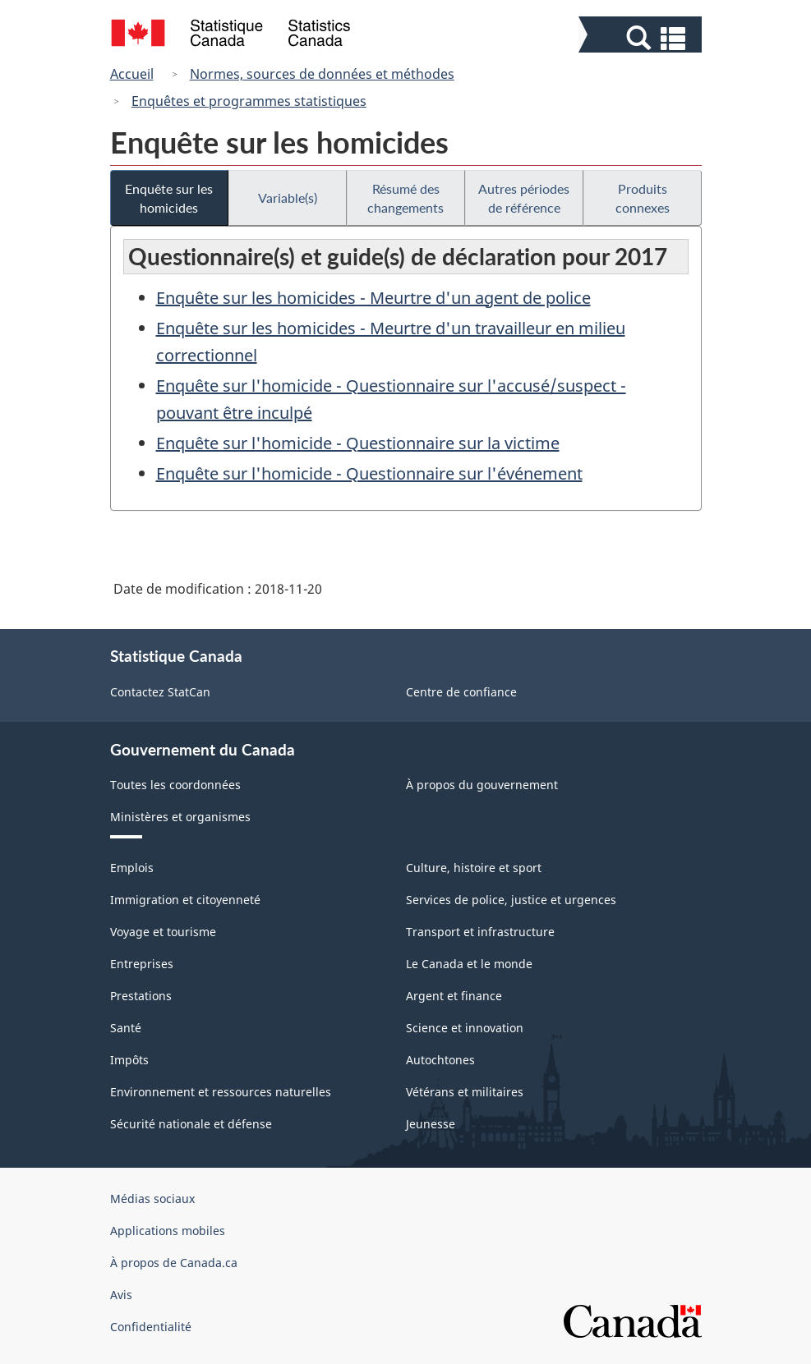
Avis (121, 1294)
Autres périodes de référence (523, 198)
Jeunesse (430, 1124)
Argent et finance (454, 995)
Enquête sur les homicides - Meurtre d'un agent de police (373, 298)
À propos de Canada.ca (173, 1262)
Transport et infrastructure (480, 931)
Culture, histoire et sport (473, 867)
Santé (125, 1028)
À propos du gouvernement (482, 784)
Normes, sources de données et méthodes (322, 74)
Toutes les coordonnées (175, 784)
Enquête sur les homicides (169, 198)
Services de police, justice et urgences (511, 899)
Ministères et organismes (180, 816)
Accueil (132, 74)
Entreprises (141, 963)
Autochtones (440, 1060)
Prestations (141, 995)
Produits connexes (642, 198)
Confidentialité (150, 1326)
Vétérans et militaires (464, 1092)
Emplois (132, 867)
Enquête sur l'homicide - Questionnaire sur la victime (358, 443)
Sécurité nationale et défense (191, 1124)
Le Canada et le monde (469, 963)
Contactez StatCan (160, 692)
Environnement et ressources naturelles (220, 1092)
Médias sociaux (152, 1198)
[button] (642, 38)
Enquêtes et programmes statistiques (248, 101)
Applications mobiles (167, 1230)
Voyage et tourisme (163, 931)
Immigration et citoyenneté (185, 899)
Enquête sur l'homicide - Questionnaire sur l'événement (369, 473)
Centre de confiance (461, 692)
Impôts (129, 1060)
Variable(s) (287, 197)
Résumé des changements (405, 198)
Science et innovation (464, 1028)
